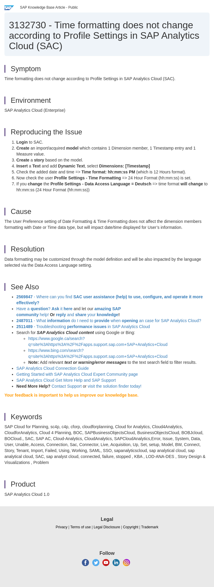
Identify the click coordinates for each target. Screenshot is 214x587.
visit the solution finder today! (115, 386)
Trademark (149, 527)
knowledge (107, 314)
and (70, 314)
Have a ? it (45, 308)
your (92, 314)
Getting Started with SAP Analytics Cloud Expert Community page (77, 374)
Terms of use (80, 527)
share (81, 314)
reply (61, 314)
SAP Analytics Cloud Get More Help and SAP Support (66, 380)
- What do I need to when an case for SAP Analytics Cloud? (108, 320)
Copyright (130, 527)
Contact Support (66, 386)
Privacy (61, 527)
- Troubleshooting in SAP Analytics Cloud (83, 326)
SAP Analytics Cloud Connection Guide (52, 368)
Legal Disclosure (107, 527)
